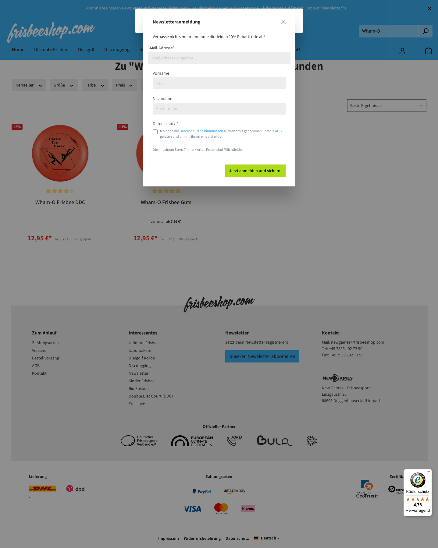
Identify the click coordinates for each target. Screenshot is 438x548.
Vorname (161, 73)
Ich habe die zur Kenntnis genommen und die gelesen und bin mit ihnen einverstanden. (221, 133)
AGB (278, 130)
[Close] (283, 22)
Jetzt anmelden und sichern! (255, 170)
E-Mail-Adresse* (161, 48)
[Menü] (428, 472)
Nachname (162, 98)
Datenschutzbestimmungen (201, 130)
